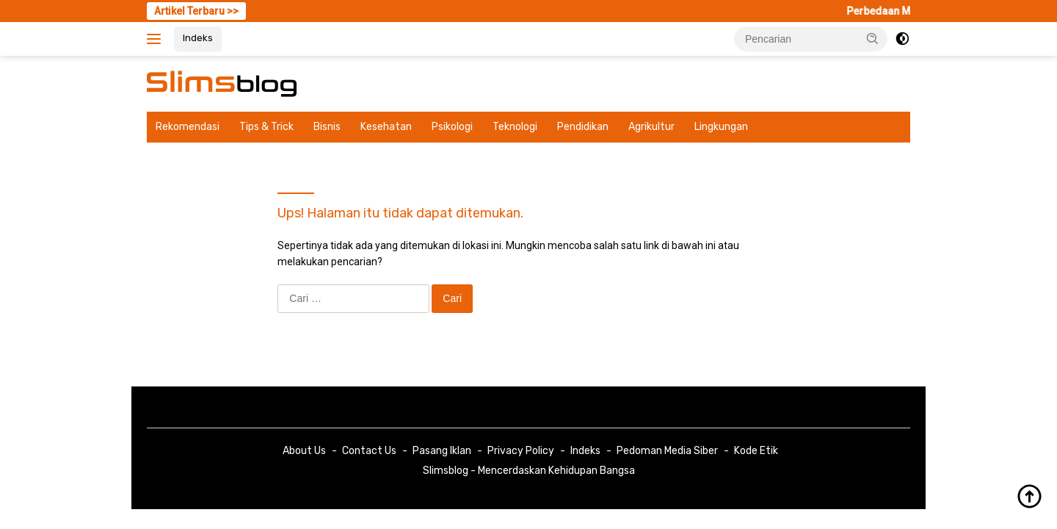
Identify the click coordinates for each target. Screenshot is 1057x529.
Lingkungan (721, 126)
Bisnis (327, 126)
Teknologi (515, 126)
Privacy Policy (520, 451)
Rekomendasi (187, 126)
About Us (304, 451)
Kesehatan (386, 126)
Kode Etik (756, 451)
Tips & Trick (266, 126)
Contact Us (369, 451)
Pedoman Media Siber (667, 451)
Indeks (198, 37)
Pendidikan (583, 126)
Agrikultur (651, 126)
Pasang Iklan (442, 451)
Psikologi (452, 126)
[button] (872, 38)
